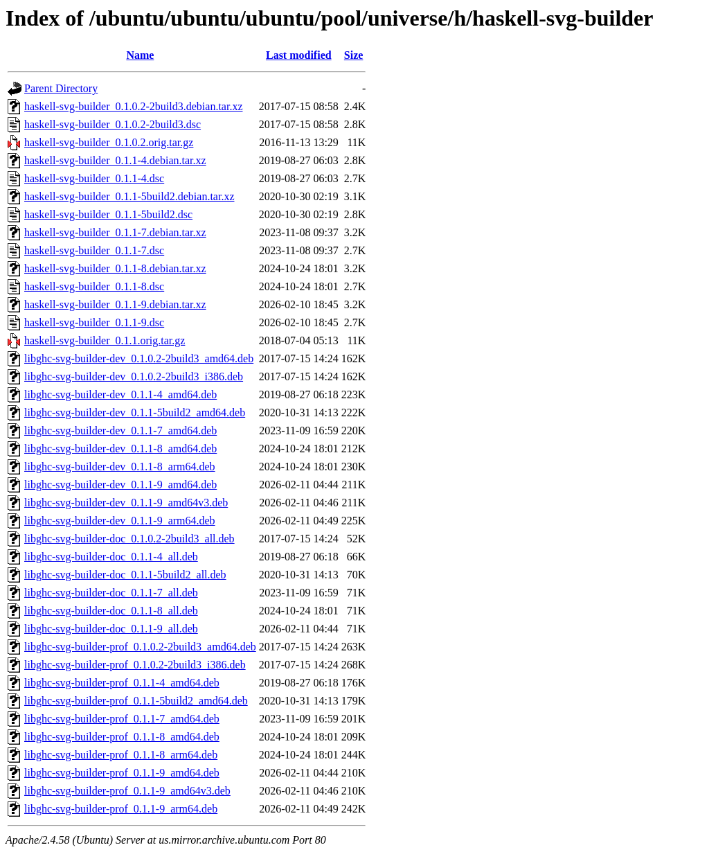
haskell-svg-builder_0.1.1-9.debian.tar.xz (115, 304)
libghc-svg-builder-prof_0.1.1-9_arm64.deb (120, 809)
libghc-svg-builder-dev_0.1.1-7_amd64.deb (120, 430)
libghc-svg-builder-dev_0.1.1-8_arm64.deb (119, 466)
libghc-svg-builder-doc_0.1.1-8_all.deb (111, 610)
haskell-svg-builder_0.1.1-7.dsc (94, 250)
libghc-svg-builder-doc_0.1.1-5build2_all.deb (125, 574)
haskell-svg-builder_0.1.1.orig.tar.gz (104, 340)
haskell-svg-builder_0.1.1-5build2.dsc (108, 214)
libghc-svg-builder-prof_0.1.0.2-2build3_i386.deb (135, 665)
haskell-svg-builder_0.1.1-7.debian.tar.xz (115, 232)
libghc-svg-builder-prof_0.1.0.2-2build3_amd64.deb (140, 647)
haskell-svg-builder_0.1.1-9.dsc (94, 322)
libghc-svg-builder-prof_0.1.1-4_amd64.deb (121, 683)
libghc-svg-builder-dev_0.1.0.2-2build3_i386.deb (133, 376)
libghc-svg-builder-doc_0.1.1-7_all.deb (111, 592)
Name (140, 55)
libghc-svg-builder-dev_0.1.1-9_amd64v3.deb (126, 502)
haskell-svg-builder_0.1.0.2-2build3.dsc (112, 124)
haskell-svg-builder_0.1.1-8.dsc (94, 286)
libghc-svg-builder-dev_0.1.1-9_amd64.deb (120, 484)
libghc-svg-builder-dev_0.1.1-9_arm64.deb (119, 520)
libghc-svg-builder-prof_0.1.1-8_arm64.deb (120, 755)
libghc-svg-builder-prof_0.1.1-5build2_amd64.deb (136, 701)
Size (354, 55)
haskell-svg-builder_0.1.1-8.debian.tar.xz (115, 268)
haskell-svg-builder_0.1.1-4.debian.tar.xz (115, 160)
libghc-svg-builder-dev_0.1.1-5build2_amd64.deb (134, 412)
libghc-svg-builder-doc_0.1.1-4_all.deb (111, 556)
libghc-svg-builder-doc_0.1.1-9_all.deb (111, 628)
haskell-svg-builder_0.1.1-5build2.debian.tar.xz (129, 196)
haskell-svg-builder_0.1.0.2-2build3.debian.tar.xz (133, 106)
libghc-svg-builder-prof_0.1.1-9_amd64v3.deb (127, 791)
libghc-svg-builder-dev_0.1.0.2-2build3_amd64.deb (138, 358)
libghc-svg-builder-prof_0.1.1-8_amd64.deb (121, 737)
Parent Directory (61, 88)
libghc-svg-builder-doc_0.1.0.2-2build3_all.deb (129, 538)
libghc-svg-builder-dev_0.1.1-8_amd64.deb (120, 448)
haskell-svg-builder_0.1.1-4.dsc (94, 178)
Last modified (299, 55)
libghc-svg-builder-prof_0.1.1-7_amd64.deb (121, 719)
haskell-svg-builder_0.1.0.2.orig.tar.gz (108, 142)
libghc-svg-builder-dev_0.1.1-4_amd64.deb (120, 394)
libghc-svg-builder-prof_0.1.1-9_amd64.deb (121, 773)
